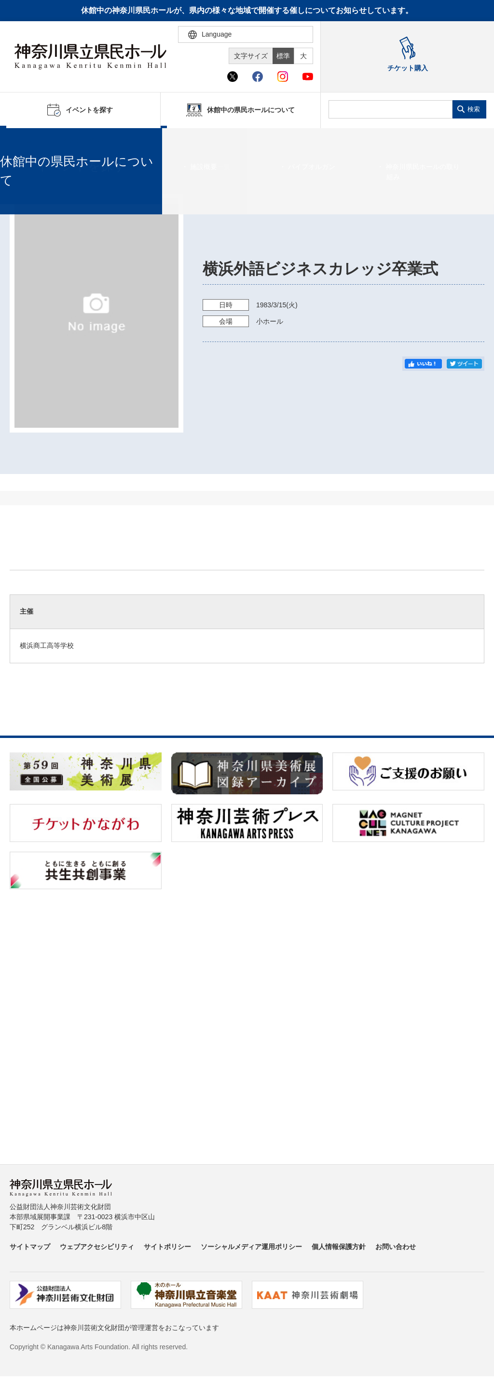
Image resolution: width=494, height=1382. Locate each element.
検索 (473, 109)
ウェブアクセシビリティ (97, 1246)
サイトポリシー (167, 1246)
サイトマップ (30, 1246)
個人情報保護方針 (339, 1246)
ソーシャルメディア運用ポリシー (251, 1246)
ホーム (23, 140)
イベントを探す (60, 140)
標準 (283, 56)
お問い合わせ (395, 1246)
